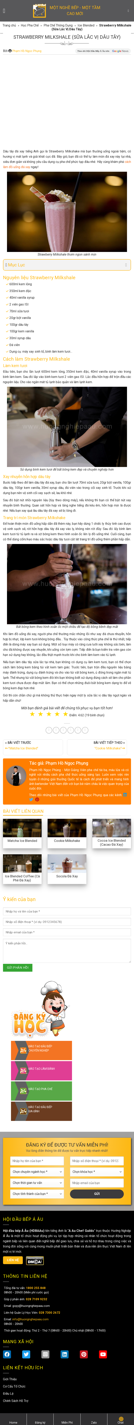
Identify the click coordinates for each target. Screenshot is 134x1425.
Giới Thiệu (10, 1379)
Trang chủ (9, 25)
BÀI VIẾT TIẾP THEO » (97, 746)
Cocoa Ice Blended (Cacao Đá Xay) (112, 842)
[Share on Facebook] (49, 730)
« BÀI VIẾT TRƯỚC (33, 746)
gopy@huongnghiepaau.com (31, 1306)
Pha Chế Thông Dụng (58, 25)
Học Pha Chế (30, 25)
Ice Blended (86, 25)
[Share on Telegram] (85, 730)
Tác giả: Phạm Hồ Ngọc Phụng (58, 763)
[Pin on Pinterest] (63, 730)
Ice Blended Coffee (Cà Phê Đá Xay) (22, 878)
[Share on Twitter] (56, 730)
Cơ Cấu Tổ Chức (14, 1386)
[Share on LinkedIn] (70, 730)
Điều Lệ (8, 1394)
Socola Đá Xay (67, 876)
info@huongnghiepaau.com (30, 1319)
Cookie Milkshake (67, 841)
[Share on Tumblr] (78, 730)
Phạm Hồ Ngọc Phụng (26, 51)
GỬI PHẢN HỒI (18, 967)
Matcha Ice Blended (22, 841)
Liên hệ (13, 1260)
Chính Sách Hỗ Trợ (15, 1401)
